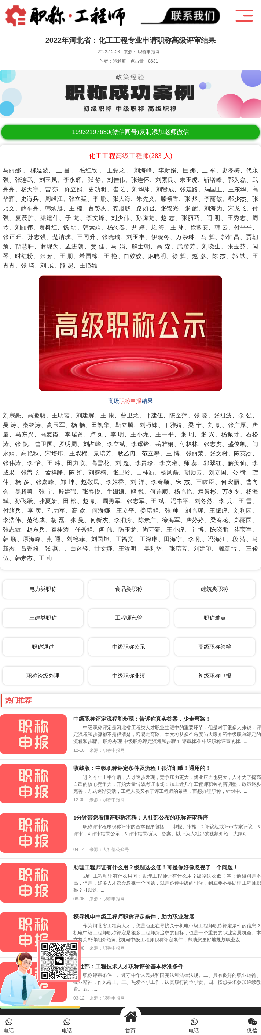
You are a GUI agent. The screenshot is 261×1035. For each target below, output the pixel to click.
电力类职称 (43, 589)
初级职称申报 (214, 675)
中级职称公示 (128, 647)
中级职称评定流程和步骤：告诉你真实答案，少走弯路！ (142, 719)
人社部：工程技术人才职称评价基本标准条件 (128, 966)
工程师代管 (129, 618)
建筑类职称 (214, 589)
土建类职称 (43, 618)
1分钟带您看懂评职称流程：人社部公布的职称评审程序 (140, 817)
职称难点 (215, 618)
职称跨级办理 (42, 675)
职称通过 (43, 647)
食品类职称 (129, 589)
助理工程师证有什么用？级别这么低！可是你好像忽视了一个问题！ (155, 867)
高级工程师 (132, 156)
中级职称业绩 (128, 675)
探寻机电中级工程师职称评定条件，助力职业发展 (133, 917)
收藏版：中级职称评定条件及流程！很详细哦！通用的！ (142, 768)
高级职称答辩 (214, 647)
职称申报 (130, 401)
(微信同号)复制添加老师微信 (130, 131)
